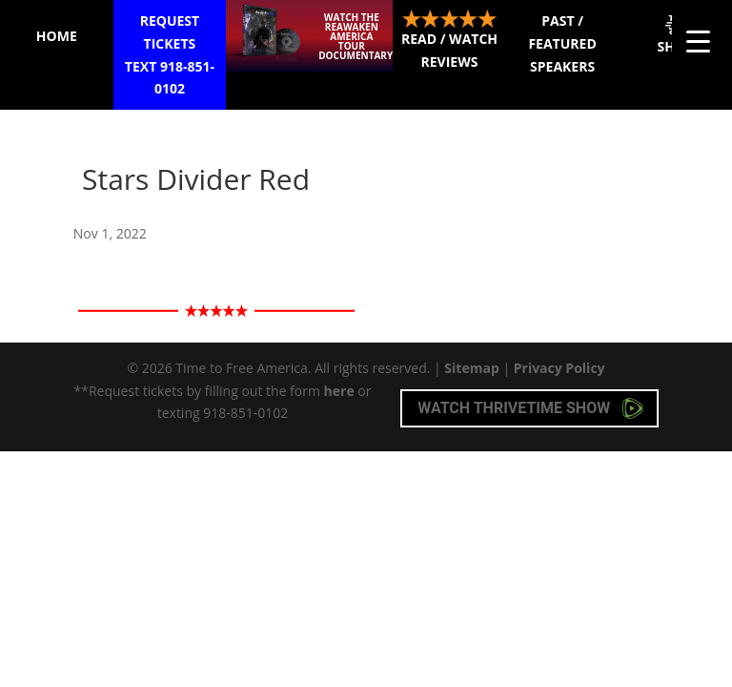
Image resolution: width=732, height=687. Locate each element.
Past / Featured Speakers (562, 43)
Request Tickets (170, 55)
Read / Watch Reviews (449, 40)
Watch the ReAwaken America (355, 36)
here (339, 391)
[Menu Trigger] (698, 40)
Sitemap (471, 368)
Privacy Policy (559, 368)
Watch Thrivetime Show (530, 408)
